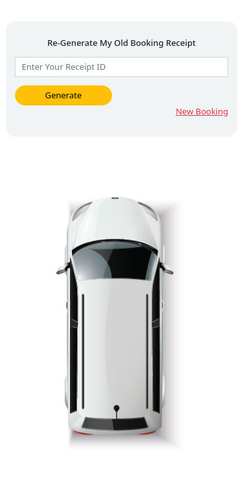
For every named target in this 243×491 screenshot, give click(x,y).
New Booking (202, 111)
